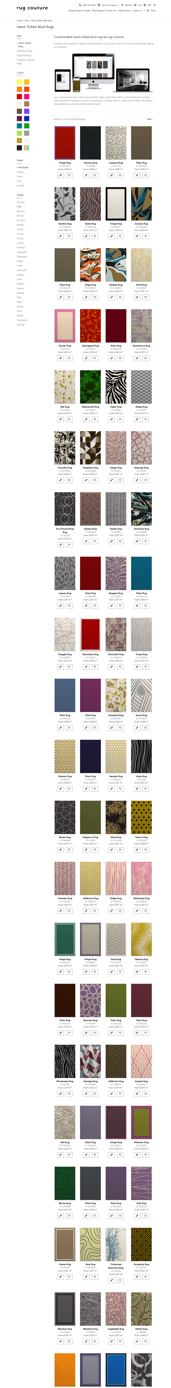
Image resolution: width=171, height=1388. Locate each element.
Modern (21, 284)
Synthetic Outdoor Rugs (26, 62)
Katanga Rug (141, 468)
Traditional (22, 320)
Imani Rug (141, 715)
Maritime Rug (90, 1329)
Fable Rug (90, 224)
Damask (21, 247)
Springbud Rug (90, 346)
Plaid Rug (90, 715)
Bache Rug (65, 1203)
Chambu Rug (65, 898)
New (21, 202)
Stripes (20, 316)
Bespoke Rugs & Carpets (79, 11)
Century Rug (90, 163)
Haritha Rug (65, 224)
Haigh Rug (116, 468)
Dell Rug (141, 1203)
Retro (19, 302)
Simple (20, 307)
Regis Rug (90, 285)
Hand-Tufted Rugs (24, 45)
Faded (20, 261)
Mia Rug (64, 407)
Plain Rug (141, 163)
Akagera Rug (116, 593)
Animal (20, 216)
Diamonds (22, 257)
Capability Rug (116, 1329)
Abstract (21, 211)
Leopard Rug (116, 163)
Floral (19, 266)
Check (20, 229)
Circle (20, 176)
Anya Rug (141, 776)
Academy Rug (141, 1264)
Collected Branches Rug (116, 1266)
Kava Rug (116, 959)
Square (20, 172)
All (19, 207)
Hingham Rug (90, 468)
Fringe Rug (65, 163)
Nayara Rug (141, 959)
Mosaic (20, 288)
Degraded (22, 252)
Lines (19, 279)
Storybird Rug (116, 715)
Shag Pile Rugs (24, 55)
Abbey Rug (141, 407)
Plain (19, 297)
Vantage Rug (90, 1081)
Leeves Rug (65, 593)
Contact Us (137, 11)
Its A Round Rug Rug (65, 531)
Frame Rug (65, 1264)
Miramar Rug (141, 1142)
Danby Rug (116, 529)
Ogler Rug (116, 407)
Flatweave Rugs (24, 51)
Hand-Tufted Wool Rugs (41, 21)
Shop (151, 11)
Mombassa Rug (64, 1081)
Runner (20, 186)
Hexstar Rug (116, 776)
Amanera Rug (141, 529)
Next (149, 119)
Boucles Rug (90, 1020)
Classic (20, 238)
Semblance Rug (141, 346)
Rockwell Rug (116, 654)
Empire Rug (141, 1081)
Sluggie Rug (65, 654)
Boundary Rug (90, 654)
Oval (19, 181)
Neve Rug (116, 837)
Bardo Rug (65, 837)
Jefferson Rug (90, 898)
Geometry (22, 270)
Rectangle (23, 167)
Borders (20, 225)
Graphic (21, 275)
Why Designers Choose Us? (104, 11)
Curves (20, 243)
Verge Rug (65, 959)
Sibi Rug (64, 1142)
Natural (20, 293)
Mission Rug (65, 776)
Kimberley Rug (141, 898)
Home (19, 21)
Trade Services (124, 11)
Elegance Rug (90, 837)
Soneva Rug (141, 224)
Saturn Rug (141, 837)
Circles (20, 234)
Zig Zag (20, 325)
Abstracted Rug (90, 407)
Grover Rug (65, 346)
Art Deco (21, 220)
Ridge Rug (116, 898)
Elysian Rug (90, 529)
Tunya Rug (141, 654)
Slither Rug (141, 1329)
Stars (19, 311)
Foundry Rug (65, 468)
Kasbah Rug (116, 285)
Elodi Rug (141, 285)
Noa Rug (90, 1264)
